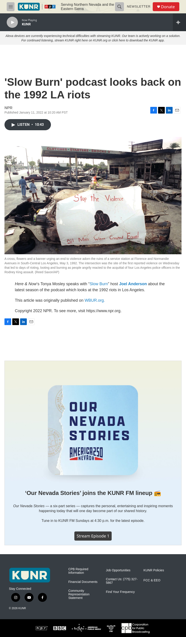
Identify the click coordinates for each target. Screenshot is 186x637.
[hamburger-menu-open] (11, 6)
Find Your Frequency (120, 592)
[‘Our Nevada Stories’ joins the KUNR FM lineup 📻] (93, 422)
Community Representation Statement (79, 594)
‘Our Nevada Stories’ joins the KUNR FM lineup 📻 (93, 493)
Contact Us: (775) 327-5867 (122, 581)
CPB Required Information (78, 571)
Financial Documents (83, 582)
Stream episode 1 (93, 536)
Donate (168, 6)
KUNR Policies (154, 570)
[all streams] (179, 22)
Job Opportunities (118, 570)
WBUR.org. (95, 300)
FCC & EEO (152, 580)
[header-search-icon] (119, 6)
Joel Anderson (133, 284)
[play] (12, 22)
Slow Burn (99, 284)
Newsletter (138, 6)
